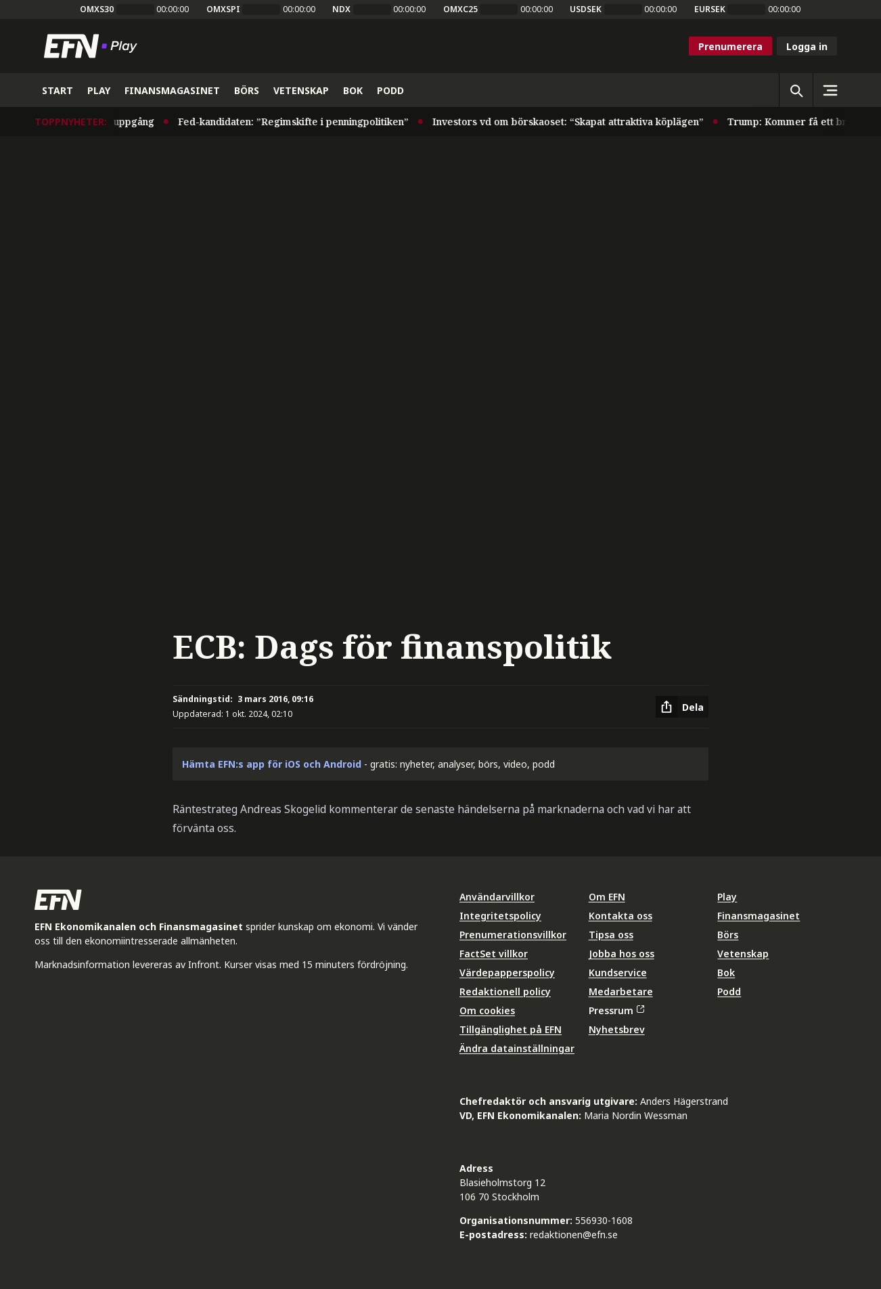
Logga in (807, 46)
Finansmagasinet (758, 915)
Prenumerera (730, 46)
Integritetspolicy (500, 915)
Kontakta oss (620, 915)
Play (727, 896)
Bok (726, 972)
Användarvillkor (497, 896)
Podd (729, 991)
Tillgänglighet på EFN (510, 1029)
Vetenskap (743, 953)
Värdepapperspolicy (507, 972)
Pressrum (616, 1010)
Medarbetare (621, 991)
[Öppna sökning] (796, 90)
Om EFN (607, 896)
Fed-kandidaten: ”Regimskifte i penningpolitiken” (304, 121)
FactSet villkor (493, 953)
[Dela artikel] (682, 707)
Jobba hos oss (621, 953)
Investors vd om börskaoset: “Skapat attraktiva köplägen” (579, 121)
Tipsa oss (611, 934)
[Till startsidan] (93, 46)
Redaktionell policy (505, 991)
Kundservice (618, 972)
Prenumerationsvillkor (512, 934)
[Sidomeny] (829, 90)
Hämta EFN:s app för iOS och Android (271, 764)
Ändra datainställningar (516, 1048)
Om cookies (487, 1010)
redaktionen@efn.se (574, 1234)
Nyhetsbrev (617, 1029)
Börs (727, 934)
